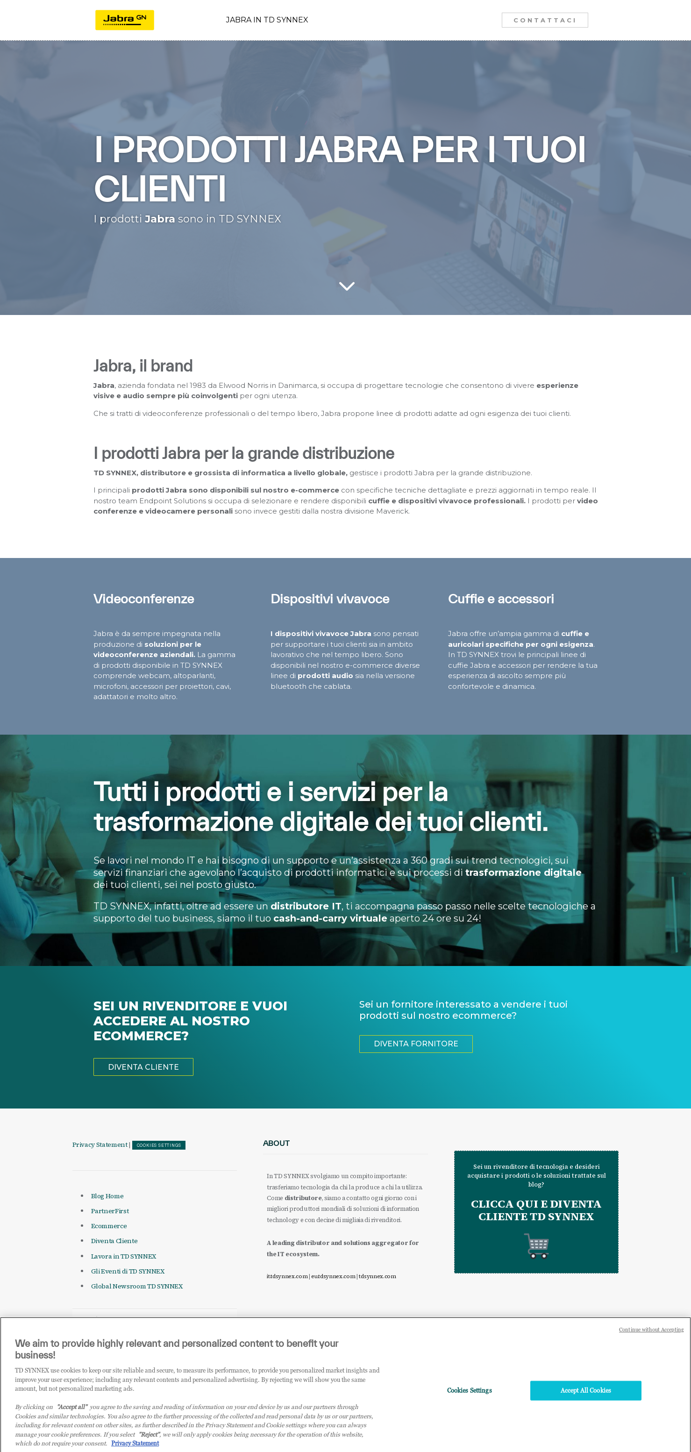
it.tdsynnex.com (287, 1276)
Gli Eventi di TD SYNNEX (127, 1271)
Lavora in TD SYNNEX (123, 1256)
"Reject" (148, 1447)
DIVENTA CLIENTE (143, 1067)
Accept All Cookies (586, 1403)
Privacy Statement (100, 1144)
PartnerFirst (110, 1211)
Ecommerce (109, 1225)
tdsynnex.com (377, 1276)
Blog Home (107, 1196)
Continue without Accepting (651, 1342)
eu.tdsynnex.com (333, 1276)
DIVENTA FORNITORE (416, 1043)
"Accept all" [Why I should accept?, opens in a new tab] (72, 1419)
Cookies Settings (159, 1145)
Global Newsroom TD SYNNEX (137, 1286)
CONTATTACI (545, 20)
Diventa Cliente (114, 1240)
